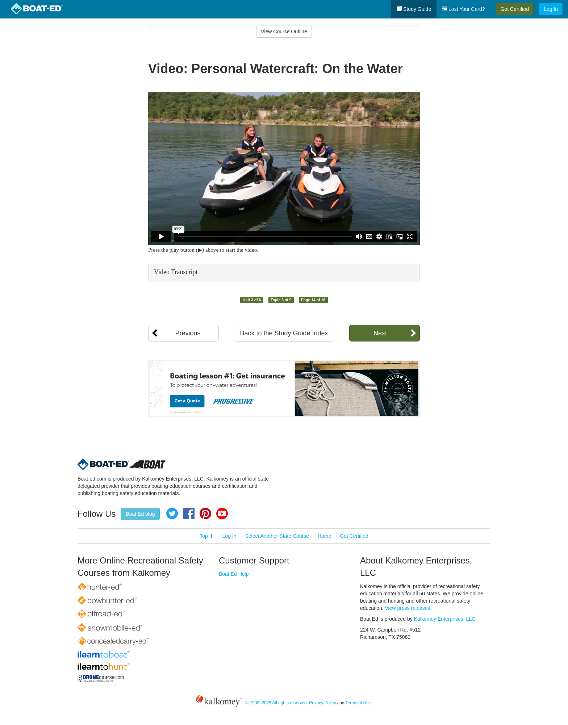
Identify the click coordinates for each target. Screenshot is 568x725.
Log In (551, 9)
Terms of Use (358, 702)
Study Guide (414, 9)
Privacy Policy (322, 702)
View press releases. (408, 608)
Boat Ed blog (140, 514)
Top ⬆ (206, 536)
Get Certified (514, 9)
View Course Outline (284, 31)
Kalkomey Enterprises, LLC (445, 619)
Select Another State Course (277, 536)
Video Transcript (175, 272)
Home (324, 536)
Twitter (172, 513)
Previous (187, 333)
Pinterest (205, 513)
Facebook (189, 513)
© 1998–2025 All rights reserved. (276, 702)
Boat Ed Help (234, 574)
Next (380, 333)
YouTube (222, 513)
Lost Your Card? (463, 9)
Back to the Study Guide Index (284, 333)
